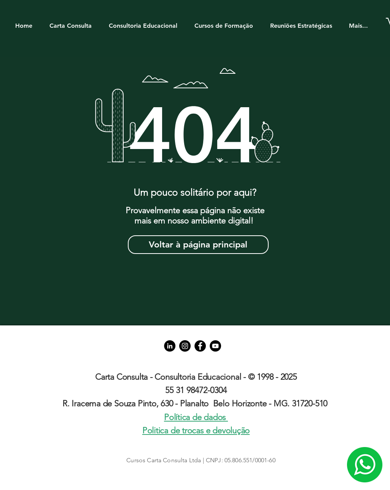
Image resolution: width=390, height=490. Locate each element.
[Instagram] (185, 346)
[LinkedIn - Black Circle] (169, 346)
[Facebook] (200, 346)
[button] (74, 22)
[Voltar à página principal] (198, 244)
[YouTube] (215, 346)
